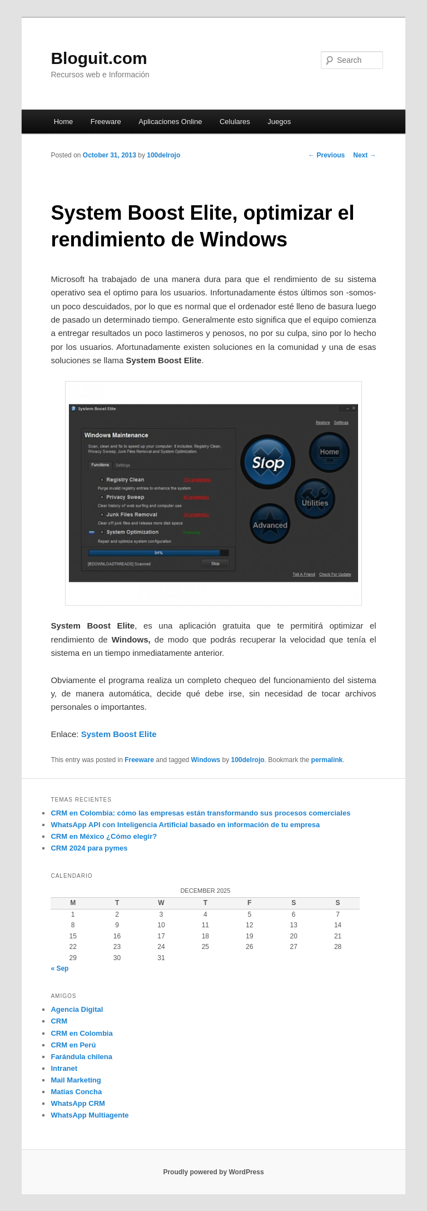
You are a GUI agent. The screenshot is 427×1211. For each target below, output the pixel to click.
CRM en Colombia (81, 1033)
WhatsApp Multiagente (89, 1115)
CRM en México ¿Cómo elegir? (104, 836)
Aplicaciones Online (170, 121)
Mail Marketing (76, 1080)
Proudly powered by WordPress (213, 1172)
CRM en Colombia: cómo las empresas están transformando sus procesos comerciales (200, 813)
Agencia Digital (77, 1009)
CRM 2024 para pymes (89, 848)
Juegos (279, 121)
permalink (327, 760)
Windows (206, 760)
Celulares (235, 121)
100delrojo (163, 155)
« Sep (59, 968)
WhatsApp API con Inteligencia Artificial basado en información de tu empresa (185, 824)
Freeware (106, 121)
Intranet (64, 1068)
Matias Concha (76, 1092)
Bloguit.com (99, 58)
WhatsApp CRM (78, 1103)
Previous (326, 155)
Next (364, 155)
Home (63, 121)
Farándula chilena (81, 1056)
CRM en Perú (73, 1045)
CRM (59, 1021)
